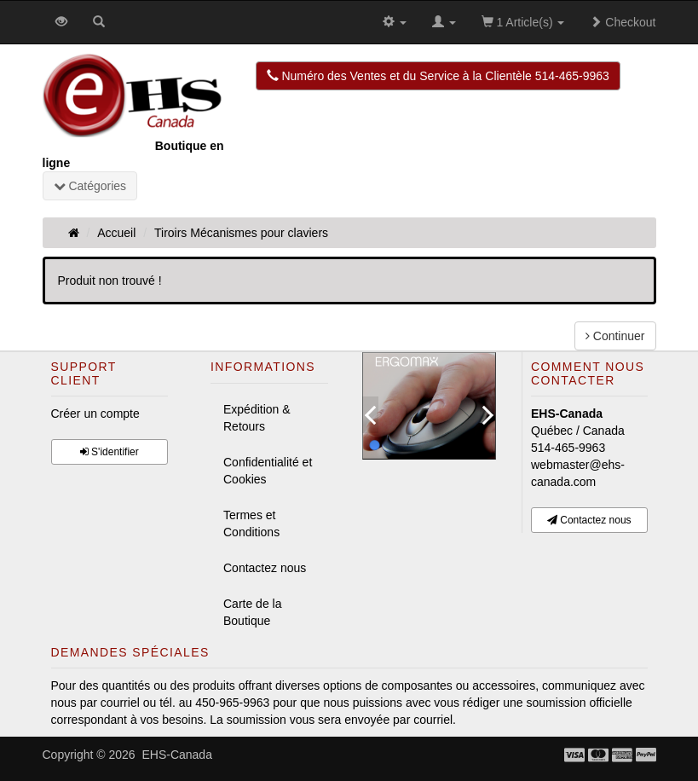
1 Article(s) (523, 22)
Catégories (90, 186)
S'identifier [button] (109, 452)
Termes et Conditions (251, 523)
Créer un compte (95, 413)
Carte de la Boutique (252, 612)
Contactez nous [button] (589, 520)
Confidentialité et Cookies (267, 470)
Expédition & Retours (257, 417)
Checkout (622, 22)
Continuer (615, 336)
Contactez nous (264, 568)
